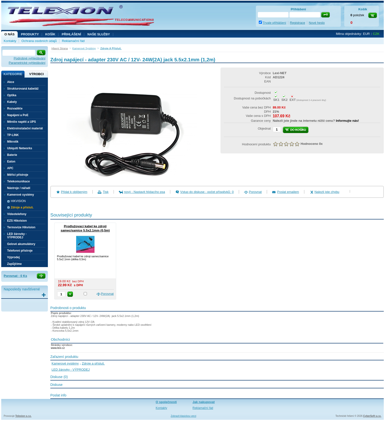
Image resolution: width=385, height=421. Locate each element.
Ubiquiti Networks (19, 148)
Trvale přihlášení (274, 23)
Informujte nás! (347, 120)
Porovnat (255, 192)
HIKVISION (18, 201)
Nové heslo (317, 23)
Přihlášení (71, 34)
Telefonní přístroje (20, 250)
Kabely (12, 102)
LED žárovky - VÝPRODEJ (17, 235)
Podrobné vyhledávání (29, 58)
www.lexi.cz (58, 347)
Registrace (297, 23)
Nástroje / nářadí (18, 188)
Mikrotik (12, 141)
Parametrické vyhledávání (27, 63)
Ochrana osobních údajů (39, 41)
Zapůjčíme (14, 264)
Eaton (11, 161)
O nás (9, 34)
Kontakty (10, 41)
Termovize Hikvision (21, 227)
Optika (11, 95)
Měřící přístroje (17, 175)
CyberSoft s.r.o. (372, 416)
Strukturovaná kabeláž (23, 88)
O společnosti (166, 402)
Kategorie (12, 74)
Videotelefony (16, 214)
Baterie (12, 155)
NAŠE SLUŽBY (98, 34)
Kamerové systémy (65, 363)
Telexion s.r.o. (23, 416)
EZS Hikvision (17, 220)
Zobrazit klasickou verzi (183, 416)
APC (10, 168)
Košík (50, 34)
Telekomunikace (18, 181)
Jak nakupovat (203, 402)
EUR (366, 34)
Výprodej (13, 257)
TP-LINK (13, 135)
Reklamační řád (73, 41)
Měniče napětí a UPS (21, 121)
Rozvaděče (15, 108)
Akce (10, 82)
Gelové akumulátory (21, 244)
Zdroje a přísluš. (22, 207)
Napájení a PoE (17, 115)
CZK (376, 34)
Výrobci (36, 74)
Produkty (30, 34)
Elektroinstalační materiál (25, 128)
